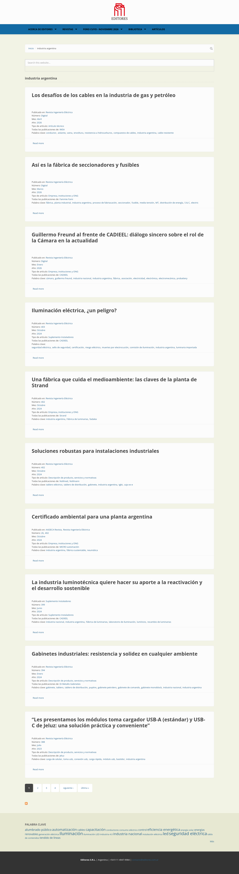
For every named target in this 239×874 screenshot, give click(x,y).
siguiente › (68, 787)
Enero (40, 264)
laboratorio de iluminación (122, 621)
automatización (64, 829)
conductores (112, 829)
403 (43, 326)
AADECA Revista (54, 529)
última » (85, 787)
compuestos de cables (125, 132)
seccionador (124, 202)
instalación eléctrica (152, 834)
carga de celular (54, 759)
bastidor (120, 759)
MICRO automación (69, 546)
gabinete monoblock (151, 687)
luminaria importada (186, 347)
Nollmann (74, 481)
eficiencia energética (163, 829)
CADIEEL (64, 274)
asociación (126, 278)
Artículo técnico (56, 126)
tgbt (121, 484)
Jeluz (62, 755)
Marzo (40, 188)
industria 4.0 (106, 834)
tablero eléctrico (54, 484)
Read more (38, 143)
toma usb (68, 759)
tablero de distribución (75, 484)
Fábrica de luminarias (77, 419)
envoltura (78, 132)
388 (43, 741)
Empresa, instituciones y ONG (63, 195)
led (165, 833)
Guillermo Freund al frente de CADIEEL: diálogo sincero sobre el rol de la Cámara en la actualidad (118, 237)
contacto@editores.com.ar (145, 859)
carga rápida (95, 759)
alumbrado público (38, 830)
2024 (39, 333)
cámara (50, 278)
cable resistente (166, 132)
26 (42, 532)
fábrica (49, 202)
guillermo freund (63, 278)
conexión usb (81, 759)
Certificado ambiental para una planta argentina (92, 516)
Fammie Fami (66, 199)
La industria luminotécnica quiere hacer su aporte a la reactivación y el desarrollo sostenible (117, 585)
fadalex (93, 419)
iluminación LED (91, 834)
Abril (39, 119)
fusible (135, 202)
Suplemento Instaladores (61, 337)
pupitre (92, 687)
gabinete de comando (129, 687)
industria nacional (82, 278)
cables (81, 830)
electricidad (139, 278)
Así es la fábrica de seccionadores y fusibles (85, 164)
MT (157, 202)
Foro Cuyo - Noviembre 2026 (101, 29)
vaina (69, 132)
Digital (44, 115)
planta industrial (62, 202)
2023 (39, 748)
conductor (51, 132)
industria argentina (146, 132)
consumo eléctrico (128, 829)
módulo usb (109, 759)
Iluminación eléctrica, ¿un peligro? (74, 310)
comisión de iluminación (142, 347)
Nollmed (64, 481)
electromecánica (167, 278)
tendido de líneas (50, 838)
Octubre (41, 330)
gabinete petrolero (107, 687)
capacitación (96, 829)
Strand (63, 415)
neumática (92, 550)
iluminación (71, 833)
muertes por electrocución (115, 347)
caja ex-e (128, 484)
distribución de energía (171, 202)
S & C (187, 202)
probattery (182, 278)
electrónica (152, 278)
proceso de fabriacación (105, 202)
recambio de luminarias (159, 621)
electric (195, 202)
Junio (39, 608)
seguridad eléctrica (41, 347)
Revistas (68, 29)
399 (43, 604)
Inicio (31, 48)
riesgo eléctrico (93, 347)
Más (212, 841)
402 (43, 401)
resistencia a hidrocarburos (98, 132)
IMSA (62, 129)
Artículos (158, 29)
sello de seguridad (61, 347)
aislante (62, 132)
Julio (39, 745)
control (142, 830)
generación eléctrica (49, 834)
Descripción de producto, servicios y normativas (72, 477)
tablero (60, 687)
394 (43, 670)
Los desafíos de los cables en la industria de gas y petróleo (103, 95)
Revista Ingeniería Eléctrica (59, 112)
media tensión (147, 202)
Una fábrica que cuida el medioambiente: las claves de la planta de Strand (114, 382)
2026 (39, 122)
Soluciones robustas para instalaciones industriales (95, 451)
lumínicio (141, 621)
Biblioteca (135, 29)
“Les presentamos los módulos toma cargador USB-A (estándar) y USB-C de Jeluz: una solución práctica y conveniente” (118, 722)
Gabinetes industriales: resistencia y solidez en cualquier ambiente (115, 653)
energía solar (187, 829)
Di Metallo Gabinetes (70, 683)
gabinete (92, 484)
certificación (78, 347)
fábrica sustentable (76, 550)
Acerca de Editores (40, 29)
